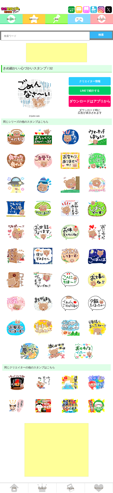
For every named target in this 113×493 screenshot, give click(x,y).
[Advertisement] (56, 52)
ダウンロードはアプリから (89, 101)
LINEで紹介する (89, 90)
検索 (101, 34)
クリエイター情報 (89, 81)
